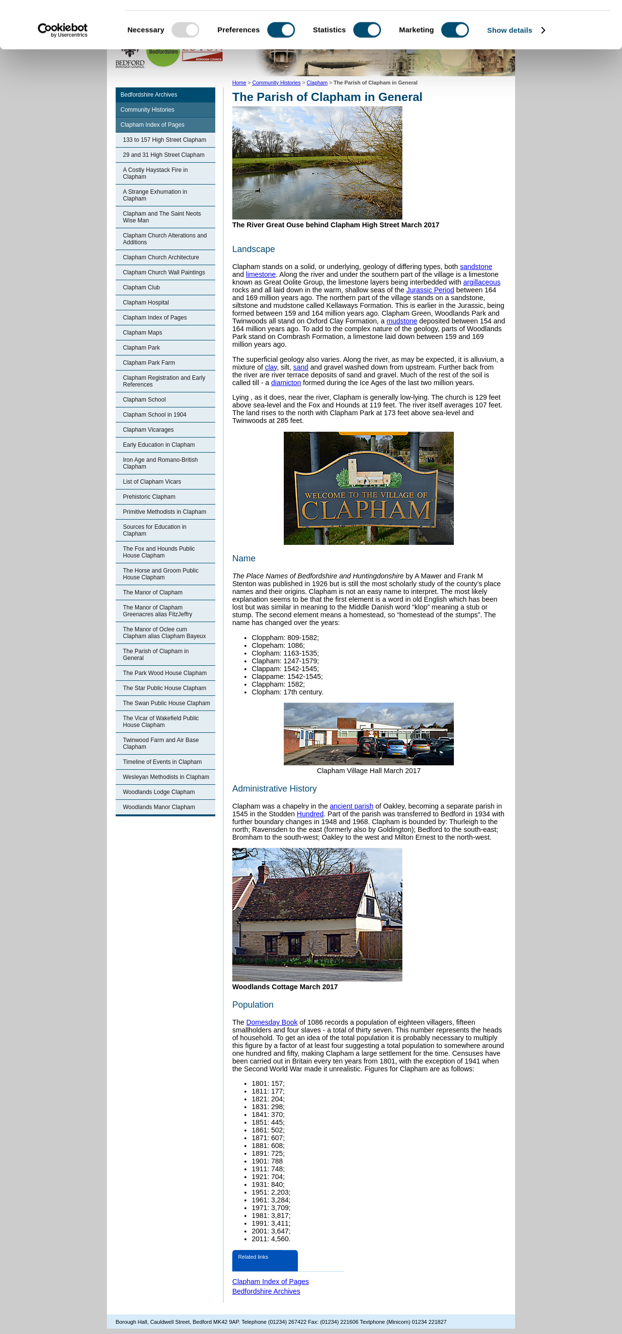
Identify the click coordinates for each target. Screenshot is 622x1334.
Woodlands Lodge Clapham (159, 792)
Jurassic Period (430, 290)
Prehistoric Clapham (149, 496)
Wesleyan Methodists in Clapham (166, 777)
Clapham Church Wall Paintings (164, 272)
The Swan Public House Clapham (166, 703)
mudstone (402, 321)
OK (541, 24)
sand (300, 367)
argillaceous (482, 282)
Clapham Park (141, 347)
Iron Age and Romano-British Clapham (160, 463)
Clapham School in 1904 (155, 414)
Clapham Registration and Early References (164, 381)
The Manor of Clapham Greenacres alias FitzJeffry (157, 611)
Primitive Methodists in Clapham (164, 511)
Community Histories (147, 109)
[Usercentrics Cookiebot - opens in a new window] (62, 75)
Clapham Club (141, 287)
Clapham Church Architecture (161, 257)
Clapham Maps (142, 332)
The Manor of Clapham (153, 592)
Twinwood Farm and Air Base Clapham (161, 743)
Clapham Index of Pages (152, 124)
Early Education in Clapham (159, 444)
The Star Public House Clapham (164, 688)
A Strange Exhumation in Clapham (155, 195)
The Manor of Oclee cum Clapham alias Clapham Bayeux (164, 633)
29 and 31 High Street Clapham (164, 155)
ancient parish (352, 806)
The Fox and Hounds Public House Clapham (159, 552)
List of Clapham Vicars (152, 481)
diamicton (286, 383)
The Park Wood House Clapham (165, 673)
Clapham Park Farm (149, 362)
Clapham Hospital (146, 302)
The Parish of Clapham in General (156, 654)
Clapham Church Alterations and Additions (165, 239)
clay (271, 367)
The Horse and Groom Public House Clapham (160, 574)
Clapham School (144, 399)
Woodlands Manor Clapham (159, 807)
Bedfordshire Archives (149, 94)
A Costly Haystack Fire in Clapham (155, 173)
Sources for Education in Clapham (155, 530)
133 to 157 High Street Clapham (164, 139)
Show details (510, 74)
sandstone (476, 266)
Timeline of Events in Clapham (162, 762)
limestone (261, 274)
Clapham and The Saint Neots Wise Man (162, 217)
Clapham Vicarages (148, 429)
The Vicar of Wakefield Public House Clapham (161, 721)
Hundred (310, 814)
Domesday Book (272, 1022)
